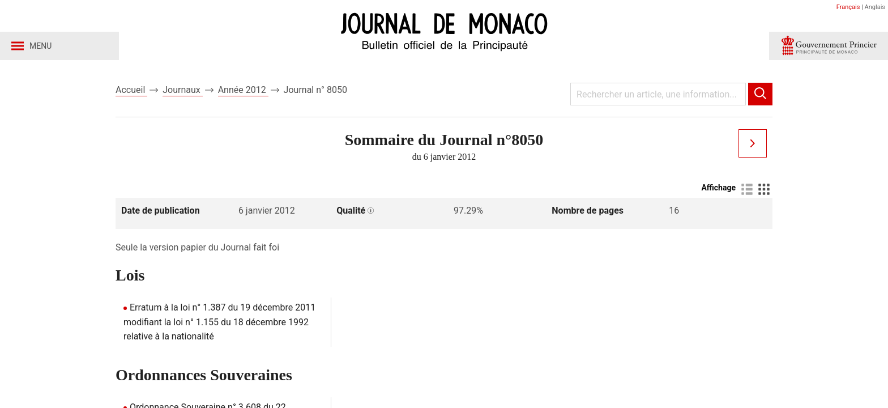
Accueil (131, 89)
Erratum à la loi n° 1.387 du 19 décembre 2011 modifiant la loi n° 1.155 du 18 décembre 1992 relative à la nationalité (219, 322)
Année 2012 (243, 89)
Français (848, 7)
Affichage (718, 187)
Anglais (875, 7)
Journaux (182, 89)
